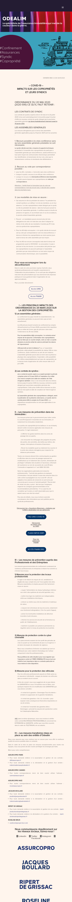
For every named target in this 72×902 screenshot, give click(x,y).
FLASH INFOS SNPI (36, 533)
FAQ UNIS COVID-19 (36, 517)
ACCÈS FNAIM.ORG (36, 549)
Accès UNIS (36, 289)
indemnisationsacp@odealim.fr (20, 765)
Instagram (47, 836)
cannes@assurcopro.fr (17, 776)
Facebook (35, 838)
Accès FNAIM (35, 296)
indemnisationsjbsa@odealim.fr (20, 801)
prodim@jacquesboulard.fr (18, 796)
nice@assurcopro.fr (16, 786)
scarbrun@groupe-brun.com (19, 823)
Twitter (35, 836)
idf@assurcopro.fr (15, 760)
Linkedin (23, 836)
